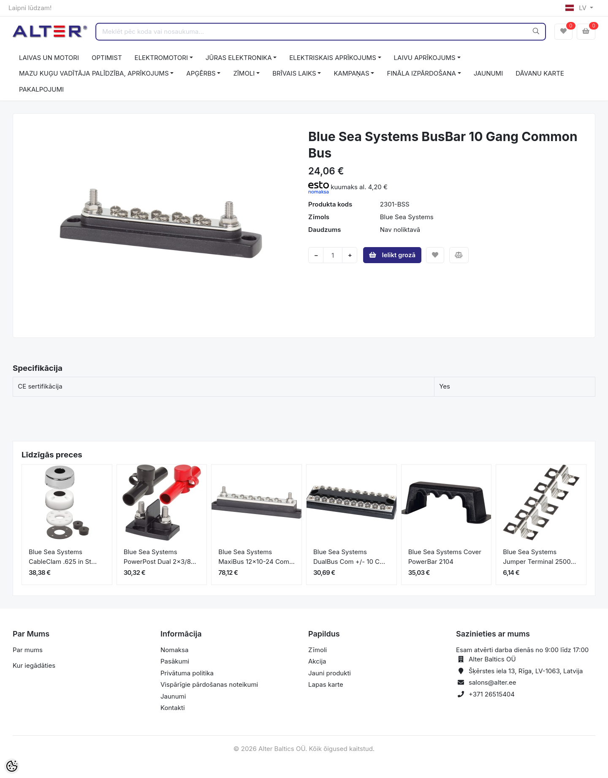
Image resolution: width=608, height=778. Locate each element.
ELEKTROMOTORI (161, 58)
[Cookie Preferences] (11, 766)
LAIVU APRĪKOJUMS (425, 58)
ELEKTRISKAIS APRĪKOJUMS (332, 58)
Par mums (28, 650)
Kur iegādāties (34, 665)
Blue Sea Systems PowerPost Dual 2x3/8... (160, 557)
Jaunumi (173, 696)
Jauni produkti (329, 673)
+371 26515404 (492, 694)
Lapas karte (325, 684)
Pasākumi (174, 661)
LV (576, 8)
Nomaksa (174, 650)
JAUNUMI (488, 73)
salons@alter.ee (492, 682)
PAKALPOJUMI (41, 89)
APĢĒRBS (200, 73)
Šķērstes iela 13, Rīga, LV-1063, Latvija (526, 671)
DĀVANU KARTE (540, 73)
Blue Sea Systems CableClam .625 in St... (63, 557)
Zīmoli (317, 650)
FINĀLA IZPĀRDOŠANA (421, 73)
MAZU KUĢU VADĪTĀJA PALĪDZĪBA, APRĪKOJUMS (94, 73)
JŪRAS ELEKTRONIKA (239, 58)
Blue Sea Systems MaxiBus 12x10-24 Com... (256, 557)
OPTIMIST (107, 58)
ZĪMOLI (244, 73)
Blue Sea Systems (407, 217)
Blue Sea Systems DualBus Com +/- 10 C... (349, 557)
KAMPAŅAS (351, 73)
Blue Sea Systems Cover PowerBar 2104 (444, 557)
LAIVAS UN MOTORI (49, 58)
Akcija (317, 661)
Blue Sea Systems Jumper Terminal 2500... (539, 557)
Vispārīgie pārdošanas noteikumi (209, 684)
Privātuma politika (187, 673)
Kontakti (172, 708)
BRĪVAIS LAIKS (294, 73)
